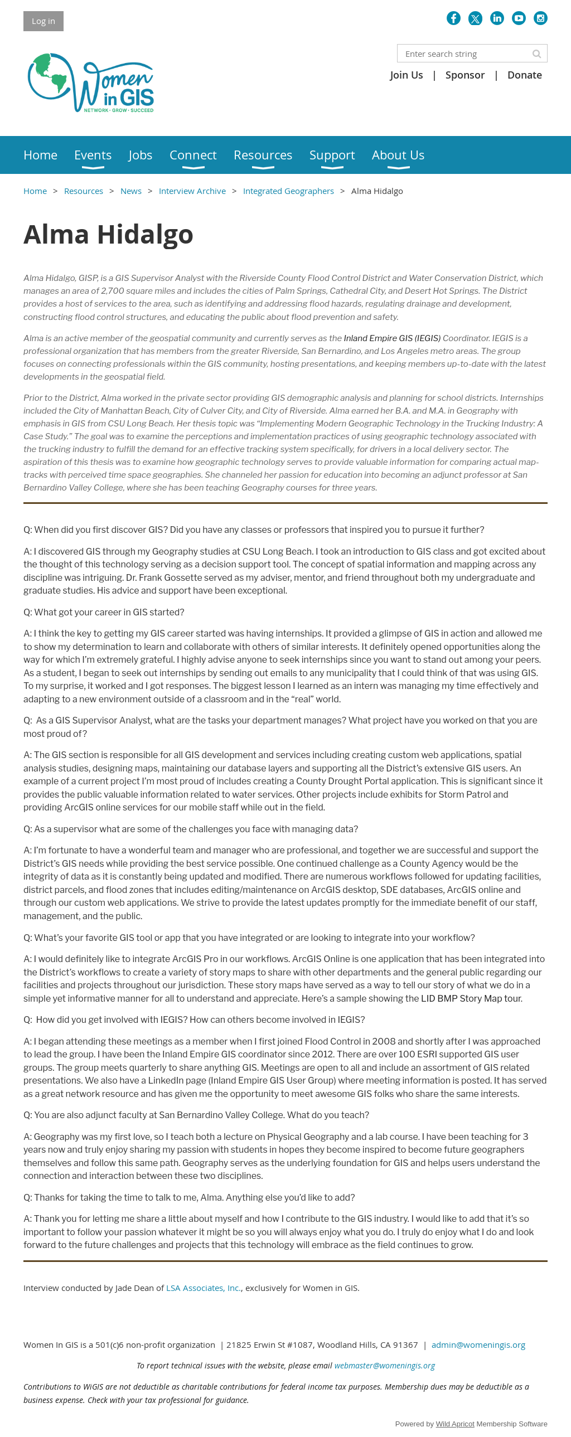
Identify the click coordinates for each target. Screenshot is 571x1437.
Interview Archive (192, 190)
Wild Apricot (455, 1424)
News (131, 190)
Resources (83, 190)
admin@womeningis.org (478, 1344)
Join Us (406, 74)
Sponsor (465, 74)
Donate (524, 74)
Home (35, 190)
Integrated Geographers (288, 190)
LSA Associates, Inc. (203, 1287)
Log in (43, 20)
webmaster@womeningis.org (385, 1365)
